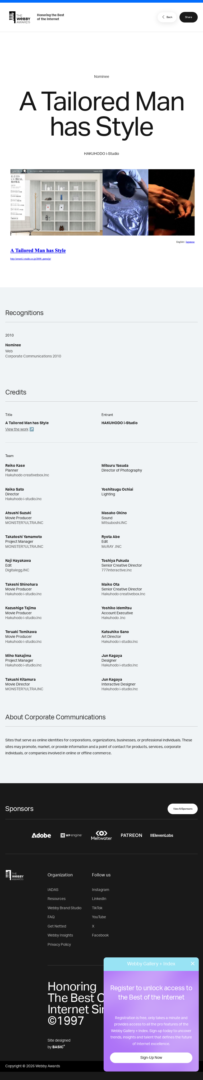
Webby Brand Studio (64, 908)
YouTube (99, 917)
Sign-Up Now (151, 1058)
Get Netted (57, 926)
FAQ (51, 917)
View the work (16, 429)
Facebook (100, 935)
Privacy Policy (59, 945)
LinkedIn (99, 899)
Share (188, 17)
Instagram (100, 890)
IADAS (53, 890)
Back (166, 17)
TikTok (97, 908)
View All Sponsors (182, 809)
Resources (57, 899)
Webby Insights (60, 935)
